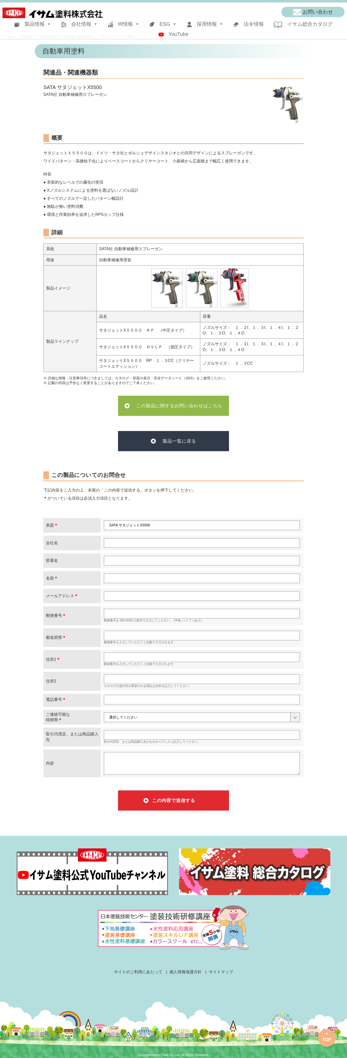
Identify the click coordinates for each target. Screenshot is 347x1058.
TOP (327, 1039)
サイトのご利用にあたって (138, 972)
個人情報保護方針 (185, 972)
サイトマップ (221, 972)
